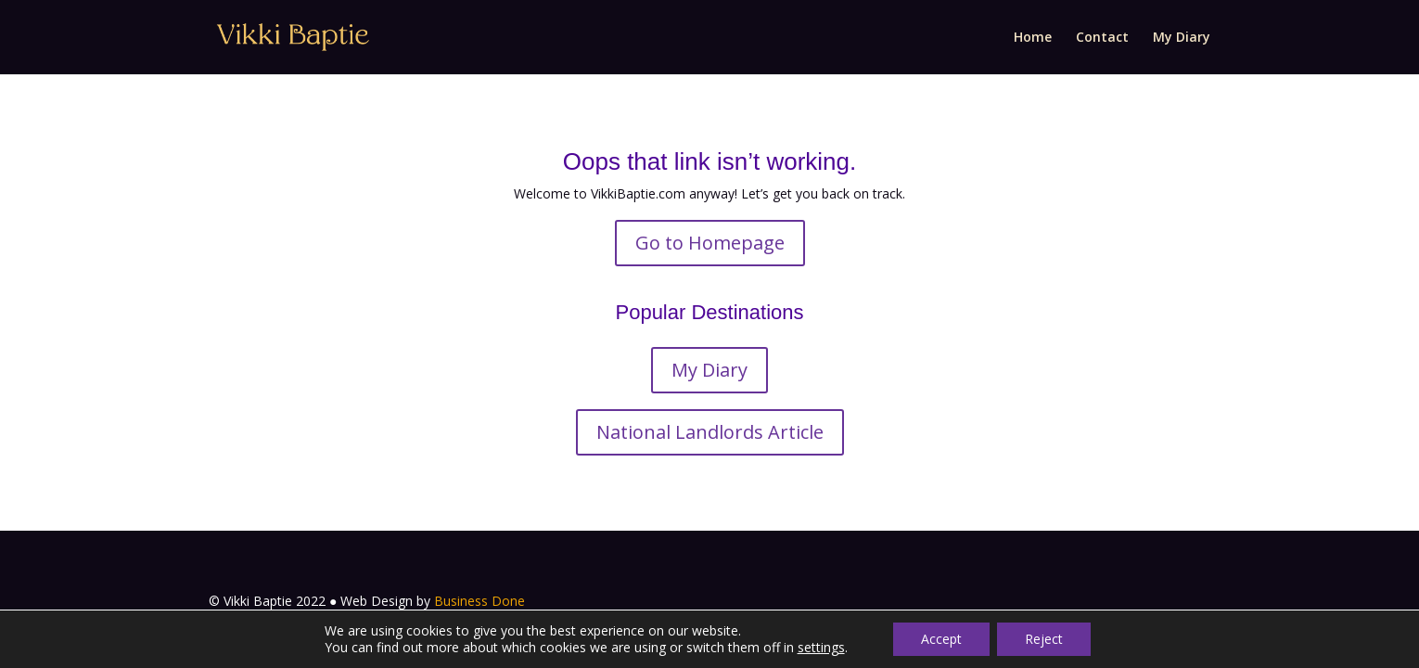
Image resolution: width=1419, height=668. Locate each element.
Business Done (479, 601)
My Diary (1181, 38)
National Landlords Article (710, 431)
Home (1033, 38)
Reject (1044, 639)
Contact (1102, 38)
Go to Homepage (710, 242)
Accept (941, 639)
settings (821, 647)
